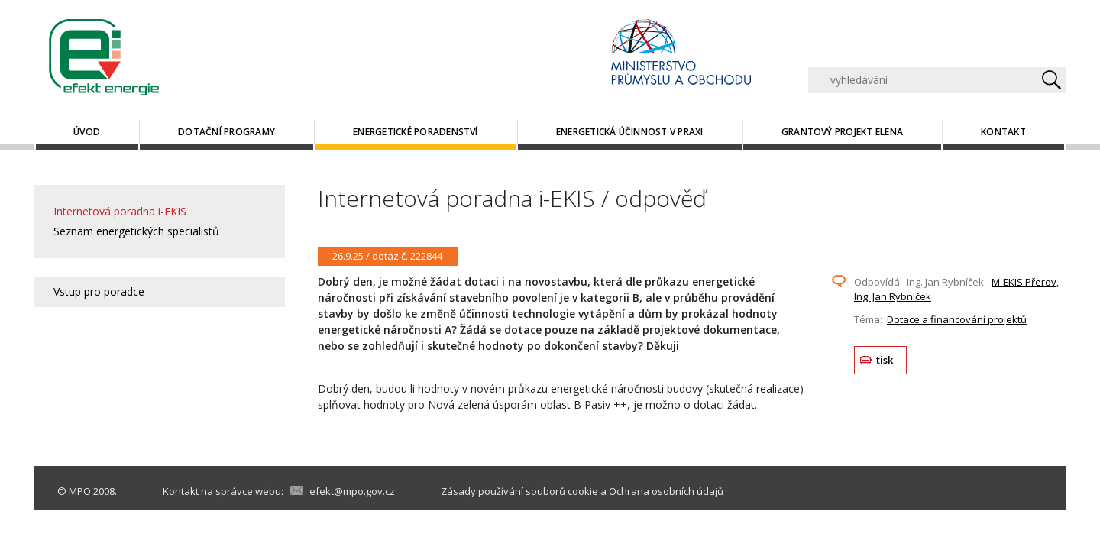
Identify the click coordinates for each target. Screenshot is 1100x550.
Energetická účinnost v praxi (630, 131)
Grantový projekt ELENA (842, 131)
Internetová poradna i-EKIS (119, 211)
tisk (885, 360)
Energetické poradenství (415, 131)
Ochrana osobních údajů (666, 491)
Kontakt (1003, 131)
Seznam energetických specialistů (136, 231)
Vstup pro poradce (98, 291)
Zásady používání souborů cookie (519, 491)
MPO (80, 491)
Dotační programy (226, 131)
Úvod (86, 131)
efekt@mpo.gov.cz (352, 491)
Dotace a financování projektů (957, 319)
